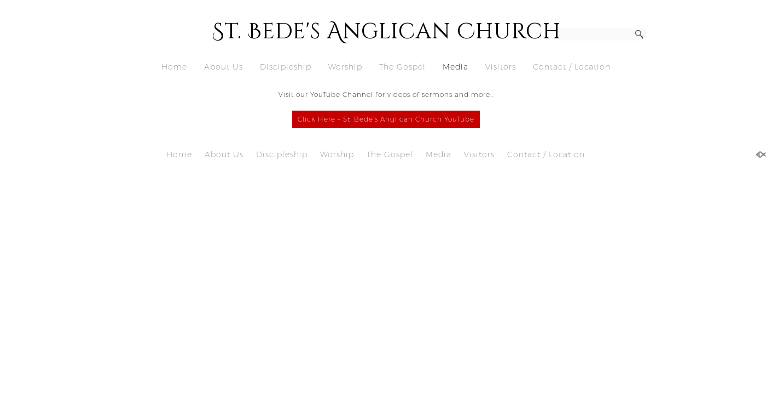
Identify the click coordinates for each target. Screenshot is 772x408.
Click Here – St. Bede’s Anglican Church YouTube (386, 119)
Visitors (500, 67)
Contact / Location (572, 67)
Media (455, 67)
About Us (223, 67)
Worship (345, 67)
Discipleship (285, 67)
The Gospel (402, 67)
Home (174, 67)
